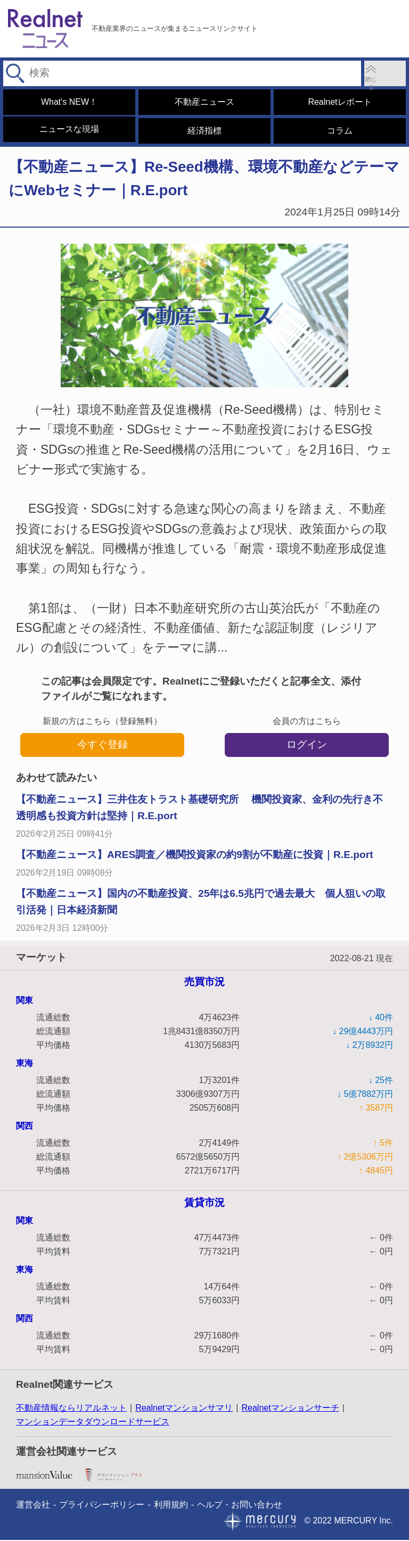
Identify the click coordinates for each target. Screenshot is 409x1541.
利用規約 (171, 1505)
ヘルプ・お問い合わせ (239, 1505)
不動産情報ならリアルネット (71, 1408)
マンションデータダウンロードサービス (92, 1422)
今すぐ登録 (102, 745)
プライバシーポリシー (101, 1505)
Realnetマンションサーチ (290, 1408)
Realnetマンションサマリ (184, 1408)
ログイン (307, 745)
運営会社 (33, 1505)
